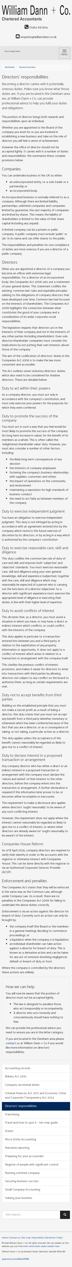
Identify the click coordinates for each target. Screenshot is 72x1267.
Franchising (12, 1114)
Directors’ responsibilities (21, 1106)
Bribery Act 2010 (15, 1076)
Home (5, 1238)
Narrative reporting (17, 1147)
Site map (26, 1238)
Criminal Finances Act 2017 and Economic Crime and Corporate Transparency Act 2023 (35, 1095)
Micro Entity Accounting (20, 1139)
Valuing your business (18, 1198)
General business (27, 67)
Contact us (15, 1238)
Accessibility (38, 1238)
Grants (9, 1131)
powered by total (15, 1259)
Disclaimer (50, 1238)
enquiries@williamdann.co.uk (36, 37)
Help (59, 1238)
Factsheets (10, 67)
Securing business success (22, 1181)
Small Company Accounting (22, 1189)
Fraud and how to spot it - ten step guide (31, 1122)
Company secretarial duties (22, 1084)
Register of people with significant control (31, 1164)
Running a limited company (22, 1173)
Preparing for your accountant (24, 1156)
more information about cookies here (41, 1246)
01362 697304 (36, 27)
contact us (13, 1043)
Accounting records (17, 1068)
